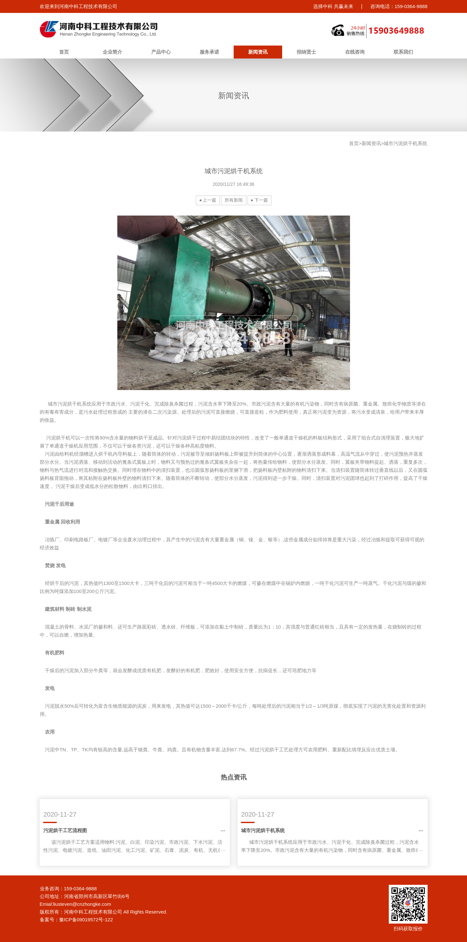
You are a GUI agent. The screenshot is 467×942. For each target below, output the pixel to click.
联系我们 (403, 52)
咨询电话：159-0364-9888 (399, 6)
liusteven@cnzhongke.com (82, 904)
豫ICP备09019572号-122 (86, 919)
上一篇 (209, 200)
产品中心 (161, 52)
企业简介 (112, 52)
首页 (64, 52)
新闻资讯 (258, 52)
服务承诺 (209, 52)
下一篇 (261, 200)
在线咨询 (355, 52)
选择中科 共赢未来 (333, 6)
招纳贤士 (306, 52)
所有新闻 (234, 200)
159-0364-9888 (80, 888)
